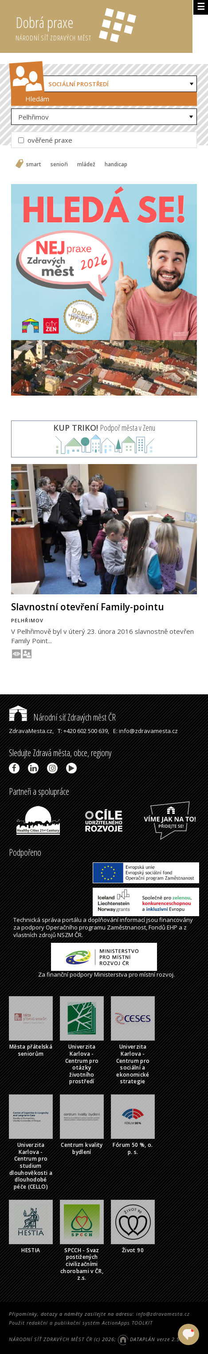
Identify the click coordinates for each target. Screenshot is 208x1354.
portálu (72, 920)
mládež (86, 164)
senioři (59, 164)
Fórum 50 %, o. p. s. (133, 1148)
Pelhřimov (33, 116)
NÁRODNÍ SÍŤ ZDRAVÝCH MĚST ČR (50, 1339)
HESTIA (30, 1250)
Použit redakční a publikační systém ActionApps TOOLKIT (81, 1322)
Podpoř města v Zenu (104, 427)
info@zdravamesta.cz (163, 1313)
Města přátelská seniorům (30, 1050)
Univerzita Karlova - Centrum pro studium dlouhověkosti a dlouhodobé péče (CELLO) (30, 1165)
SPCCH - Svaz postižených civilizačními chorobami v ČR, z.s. (81, 1264)
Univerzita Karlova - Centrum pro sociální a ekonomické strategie (133, 1064)
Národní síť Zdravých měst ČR (62, 717)
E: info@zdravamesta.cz (145, 731)
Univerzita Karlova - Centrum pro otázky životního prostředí (82, 1064)
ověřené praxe (45, 140)
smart (33, 164)
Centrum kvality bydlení (81, 1148)
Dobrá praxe (104, 26)
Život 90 (133, 1250)
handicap (116, 164)
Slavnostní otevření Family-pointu (87, 607)
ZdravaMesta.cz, (31, 731)
